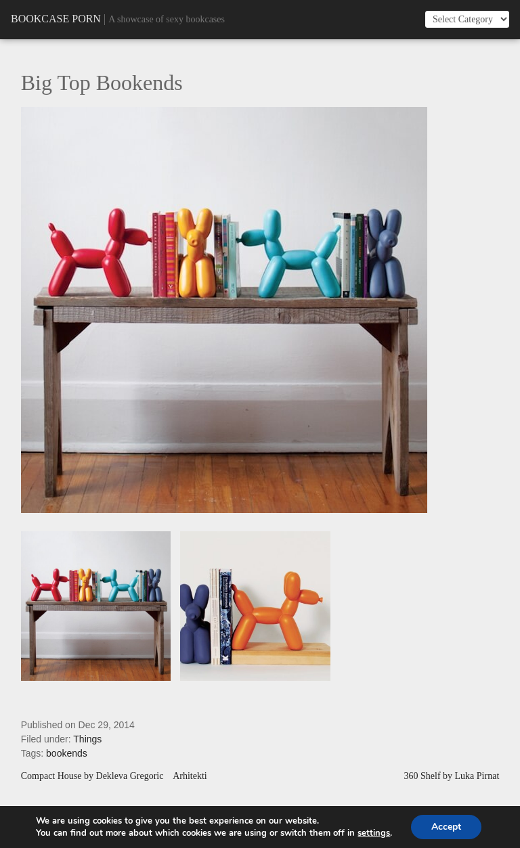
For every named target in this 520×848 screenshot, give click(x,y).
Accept (446, 826)
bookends (66, 753)
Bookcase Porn (56, 18)
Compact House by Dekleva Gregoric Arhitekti (114, 776)
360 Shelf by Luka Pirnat (452, 776)
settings (374, 833)
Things (87, 739)
